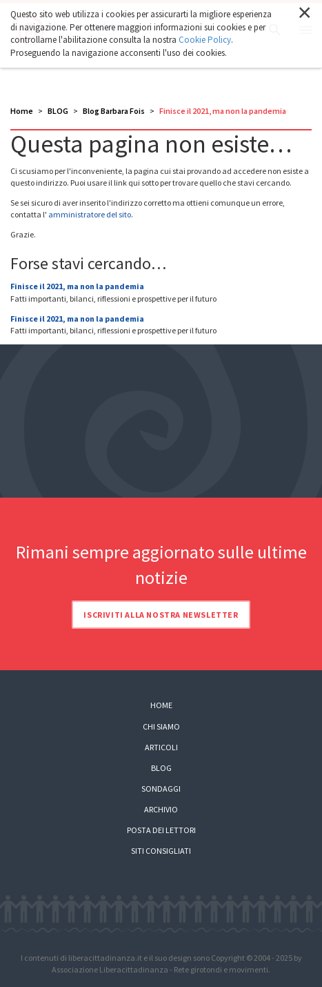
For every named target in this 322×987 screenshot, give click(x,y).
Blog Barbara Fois (114, 111)
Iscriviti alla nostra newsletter (160, 614)
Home (21, 111)
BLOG (58, 111)
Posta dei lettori (161, 830)
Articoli (161, 747)
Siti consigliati (161, 851)
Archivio (161, 809)
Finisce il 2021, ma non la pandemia (77, 286)
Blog (161, 768)
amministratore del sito (89, 214)
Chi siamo (161, 726)
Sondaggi (161, 788)
